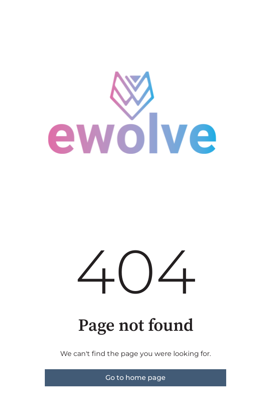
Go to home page (135, 378)
